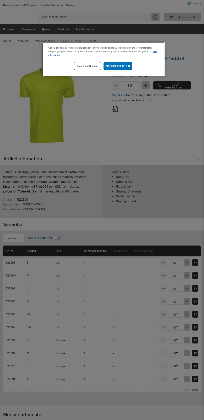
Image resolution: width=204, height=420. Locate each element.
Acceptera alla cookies (118, 66)
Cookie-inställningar (87, 66)
